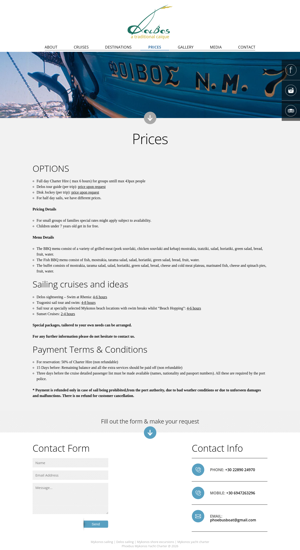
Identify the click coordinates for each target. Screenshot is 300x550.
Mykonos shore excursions (155, 542)
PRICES (154, 47)
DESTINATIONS (118, 47)
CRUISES (81, 47)
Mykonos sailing (102, 542)
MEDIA (216, 47)
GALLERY (185, 47)
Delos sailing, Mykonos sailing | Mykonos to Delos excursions (150, 22)
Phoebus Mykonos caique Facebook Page (290, 70)
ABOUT (51, 47)
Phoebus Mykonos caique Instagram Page (290, 90)
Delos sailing (125, 542)
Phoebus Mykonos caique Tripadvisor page (290, 110)
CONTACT (246, 47)
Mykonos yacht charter (193, 542)
